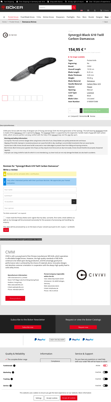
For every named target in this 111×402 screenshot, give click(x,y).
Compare (72, 116)
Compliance (55, 361)
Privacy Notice (22, 218)
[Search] (74, 7)
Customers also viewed (33, 239)
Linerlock (90, 93)
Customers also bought (16, 239)
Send (6, 230)
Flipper (89, 87)
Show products (15, 298)
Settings (39, 398)
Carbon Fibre (92, 84)
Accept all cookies (68, 398)
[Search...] (57, 7)
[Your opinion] (39, 208)
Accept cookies (52, 398)
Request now (83, 327)
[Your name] (39, 189)
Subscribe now (27, 327)
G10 (99, 84)
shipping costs (83, 52)
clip (69, 135)
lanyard (55, 135)
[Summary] (39, 195)
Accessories (4, 239)
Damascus (91, 81)
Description (4, 125)
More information (84, 393)
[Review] (39, 201)
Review (91, 116)
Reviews (12, 125)
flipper (37, 133)
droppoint (99, 131)
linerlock (47, 133)
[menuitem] (58, 7)
